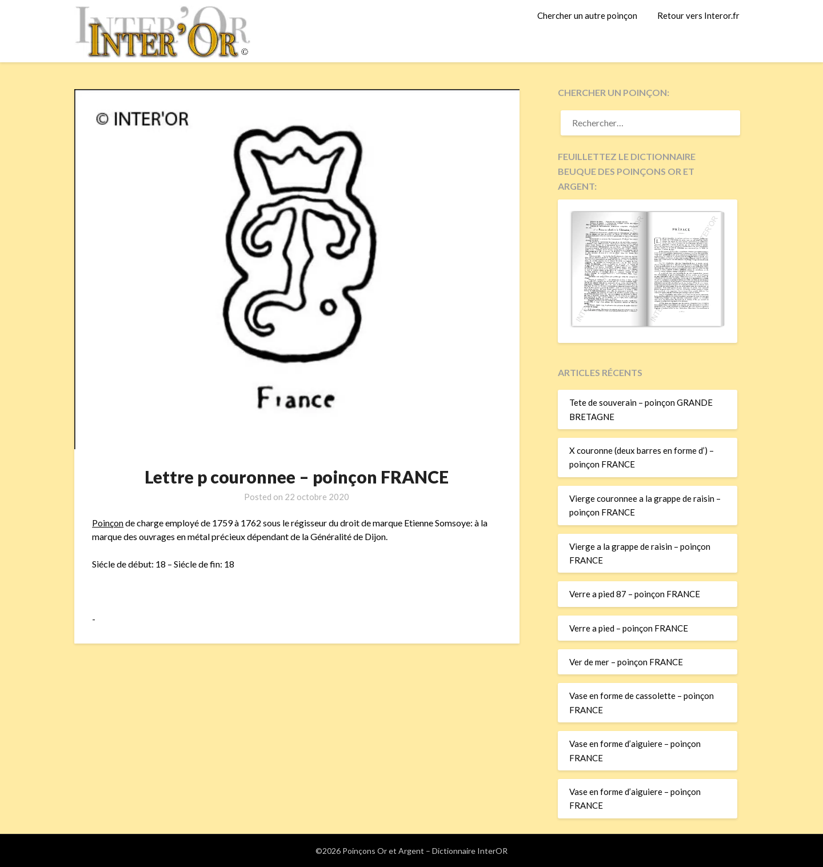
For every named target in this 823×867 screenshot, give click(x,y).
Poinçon (107, 522)
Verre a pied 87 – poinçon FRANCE (634, 594)
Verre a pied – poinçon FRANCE (628, 628)
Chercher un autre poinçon (587, 15)
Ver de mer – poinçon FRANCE (626, 662)
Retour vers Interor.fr (698, 15)
